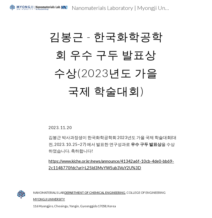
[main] (105, 61)
